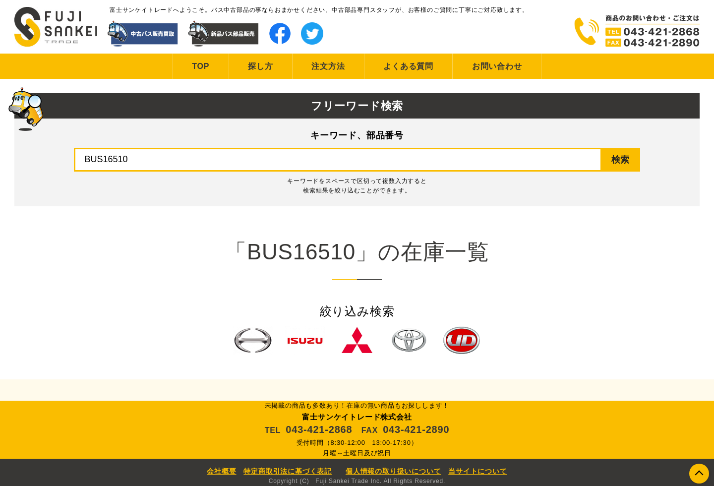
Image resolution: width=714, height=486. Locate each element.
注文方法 (328, 66)
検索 (620, 160)
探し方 (260, 66)
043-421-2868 (319, 429)
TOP (200, 66)
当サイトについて (477, 471)
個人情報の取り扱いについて (393, 471)
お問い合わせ (497, 66)
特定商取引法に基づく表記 (287, 471)
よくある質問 (408, 66)
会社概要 (221, 471)
